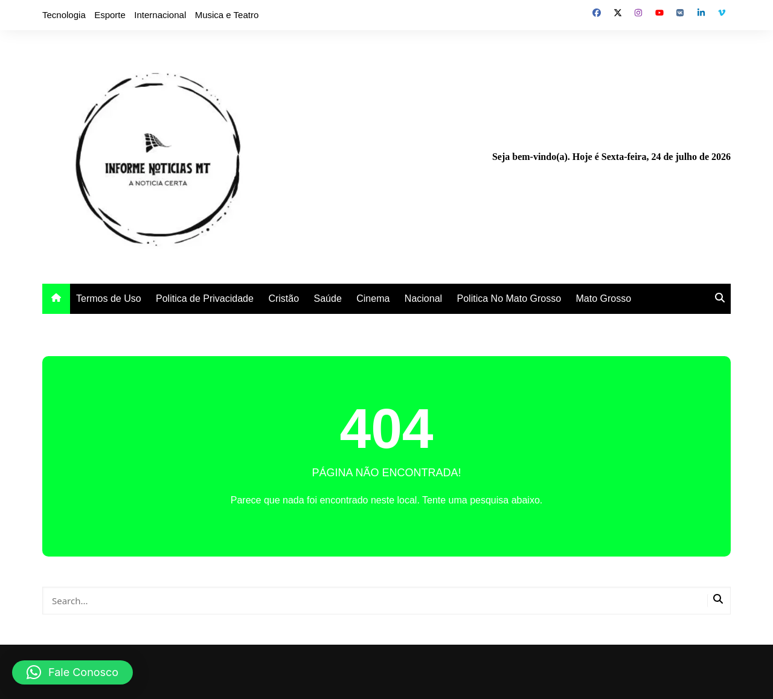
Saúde (328, 298)
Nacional (423, 298)
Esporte (110, 15)
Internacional (160, 15)
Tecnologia (64, 15)
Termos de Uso (108, 298)
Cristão (283, 298)
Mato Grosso (604, 298)
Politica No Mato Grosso (509, 298)
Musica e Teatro (227, 15)
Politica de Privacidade (205, 298)
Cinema (373, 298)
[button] (72, 672)
